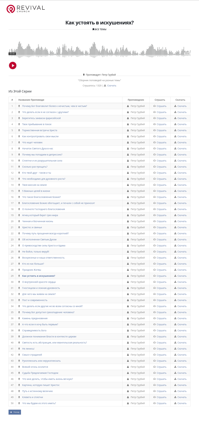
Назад (14, 412)
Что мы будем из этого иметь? (39, 403)
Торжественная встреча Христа (39, 130)
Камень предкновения (35, 318)
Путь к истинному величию (37, 391)
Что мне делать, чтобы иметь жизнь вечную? (47, 378)
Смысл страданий (32, 354)
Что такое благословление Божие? (41, 197)
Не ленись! (28, 348)
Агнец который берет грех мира (40, 215)
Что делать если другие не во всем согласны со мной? (52, 306)
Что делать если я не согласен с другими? (45, 112)
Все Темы (100, 29)
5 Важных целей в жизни (36, 190)
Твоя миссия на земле (34, 184)
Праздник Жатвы (31, 269)
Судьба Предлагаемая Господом (40, 372)
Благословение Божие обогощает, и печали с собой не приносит (58, 203)
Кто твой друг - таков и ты (36, 172)
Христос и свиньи (32, 227)
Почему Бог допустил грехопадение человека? (48, 312)
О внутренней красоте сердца (39, 281)
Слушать (161, 106)
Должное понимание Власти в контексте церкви (49, 336)
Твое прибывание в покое (36, 124)
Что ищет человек (32, 142)
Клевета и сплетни (32, 397)
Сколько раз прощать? (35, 166)
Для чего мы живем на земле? (39, 294)
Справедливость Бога (34, 330)
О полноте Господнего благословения (43, 209)
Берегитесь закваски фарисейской (41, 118)
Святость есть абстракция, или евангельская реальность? (54, 342)
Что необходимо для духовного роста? (43, 178)
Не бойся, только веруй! (35, 251)
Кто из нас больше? (33, 263)
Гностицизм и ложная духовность (41, 287)
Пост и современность (35, 300)
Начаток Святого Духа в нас (37, 148)
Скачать (111, 85)
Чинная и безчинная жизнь (37, 221)
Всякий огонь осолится (35, 366)
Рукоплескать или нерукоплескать (41, 360)
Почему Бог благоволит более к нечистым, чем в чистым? (54, 106)
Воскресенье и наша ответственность (43, 257)
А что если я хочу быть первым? (40, 324)
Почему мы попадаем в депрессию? (42, 154)
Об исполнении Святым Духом (39, 239)
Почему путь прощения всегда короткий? (45, 233)
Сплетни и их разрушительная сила (42, 160)
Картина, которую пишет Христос (41, 385)
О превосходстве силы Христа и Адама (43, 245)
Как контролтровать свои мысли (40, 136)
